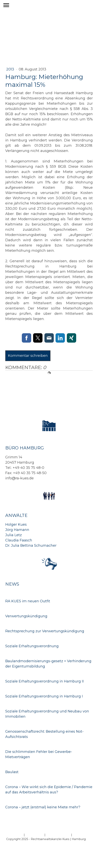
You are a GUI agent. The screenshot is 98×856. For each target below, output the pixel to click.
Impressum (14, 835)
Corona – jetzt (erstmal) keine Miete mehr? (42, 807)
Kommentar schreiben (28, 355)
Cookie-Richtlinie (58, 835)
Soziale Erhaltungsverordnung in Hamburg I (44, 696)
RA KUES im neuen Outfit (27, 601)
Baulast (12, 772)
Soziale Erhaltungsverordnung (32, 646)
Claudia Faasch (18, 540)
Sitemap (79, 835)
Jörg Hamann (17, 530)
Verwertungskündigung (26, 616)
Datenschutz (35, 835)
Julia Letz (13, 535)
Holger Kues (16, 524)
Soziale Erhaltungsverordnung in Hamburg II (44, 681)
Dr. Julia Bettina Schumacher (31, 545)
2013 (10, 69)
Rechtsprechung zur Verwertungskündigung (44, 631)
